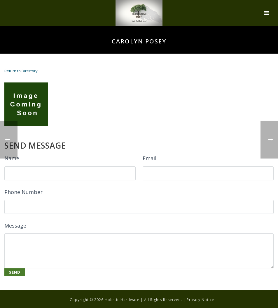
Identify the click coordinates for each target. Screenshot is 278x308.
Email (149, 158)
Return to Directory (21, 70)
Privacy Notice (200, 299)
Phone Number (23, 192)
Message (15, 225)
